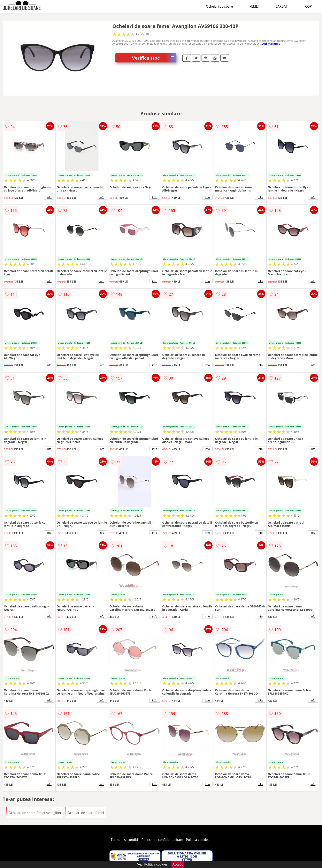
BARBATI (282, 6)
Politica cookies (197, 839)
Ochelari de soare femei (86, 812)
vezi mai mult (271, 43)
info (49, 197)
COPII (309, 6)
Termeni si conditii (125, 839)
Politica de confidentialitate (162, 839)
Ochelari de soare (219, 6)
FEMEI (254, 6)
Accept (177, 864)
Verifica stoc (154, 57)
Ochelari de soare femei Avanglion (35, 812)
